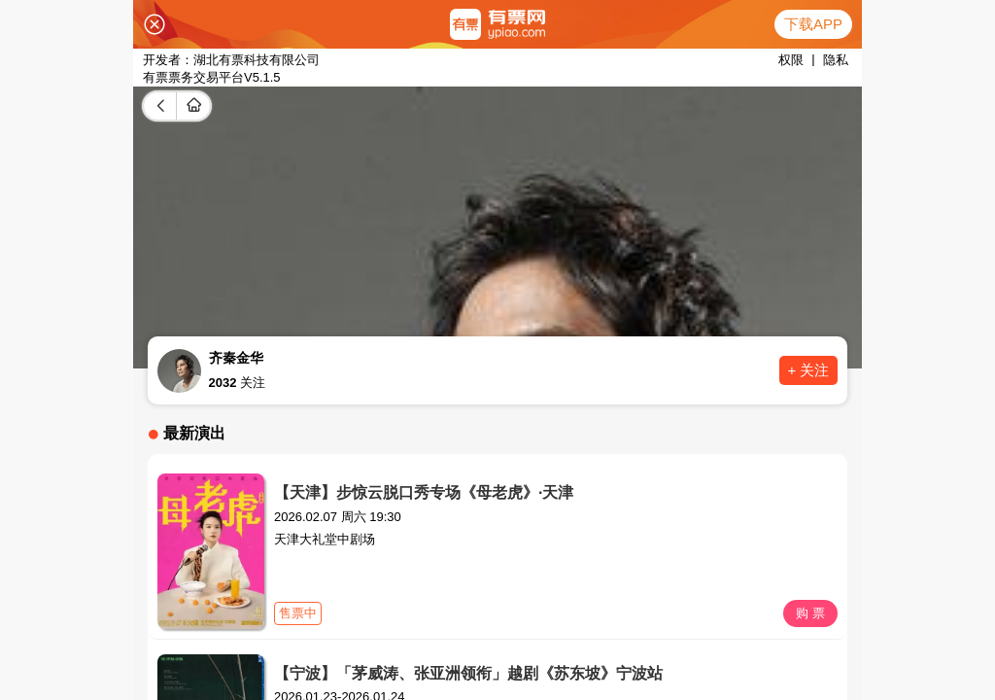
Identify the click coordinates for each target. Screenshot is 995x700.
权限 (791, 59)
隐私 (835, 59)
